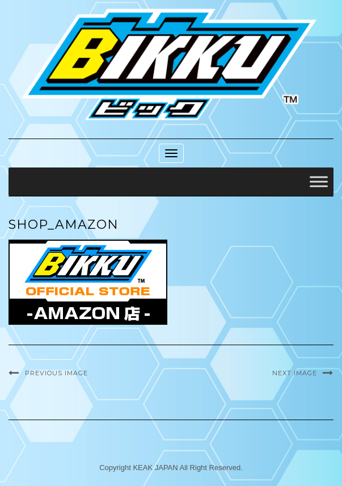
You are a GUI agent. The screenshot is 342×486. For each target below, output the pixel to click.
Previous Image (56, 373)
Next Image (294, 373)
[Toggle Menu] (319, 182)
